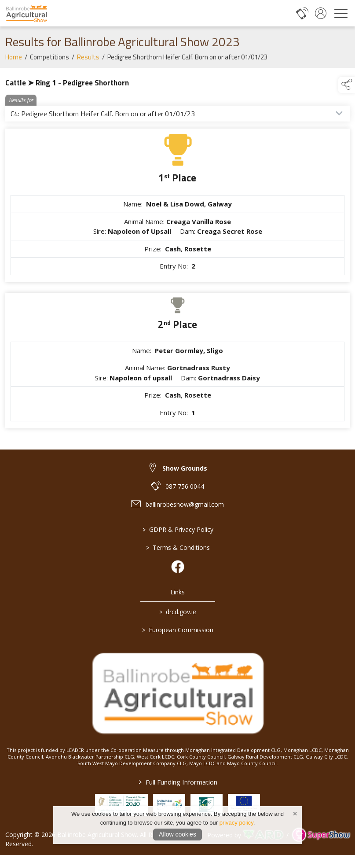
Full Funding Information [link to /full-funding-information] (177, 782)
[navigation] (341, 13)
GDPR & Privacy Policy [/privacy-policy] (177, 529)
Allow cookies (177, 834)
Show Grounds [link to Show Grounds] (184, 468)
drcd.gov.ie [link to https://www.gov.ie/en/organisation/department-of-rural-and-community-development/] (177, 612)
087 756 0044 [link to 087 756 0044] (184, 486)
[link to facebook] (177, 566)
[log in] (321, 13)
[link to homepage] (26, 13)
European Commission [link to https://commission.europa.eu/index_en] (177, 630)
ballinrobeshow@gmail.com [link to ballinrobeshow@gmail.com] (185, 504)
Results (88, 62)
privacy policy (236, 822)
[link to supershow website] (321, 835)
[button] (346, 85)
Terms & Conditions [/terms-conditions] (177, 547)
